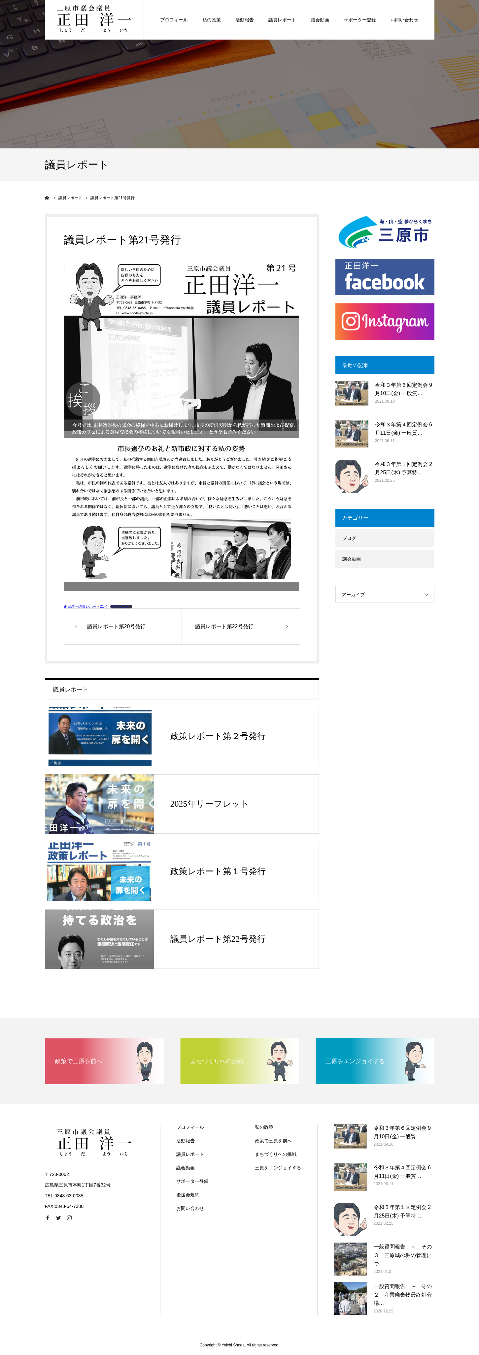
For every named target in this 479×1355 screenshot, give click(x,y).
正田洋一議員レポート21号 (86, 606)
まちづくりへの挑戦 (275, 1154)
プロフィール (190, 1127)
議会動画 (351, 559)
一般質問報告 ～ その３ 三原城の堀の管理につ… (403, 1255)
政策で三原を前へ (273, 1140)
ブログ (349, 538)
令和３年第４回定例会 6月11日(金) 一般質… (403, 429)
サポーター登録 (192, 1181)
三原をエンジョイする (278, 1167)
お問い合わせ (190, 1208)
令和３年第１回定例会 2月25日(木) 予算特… (403, 468)
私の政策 (264, 1127)
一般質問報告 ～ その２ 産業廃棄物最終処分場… (403, 1294)
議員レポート (190, 1154)
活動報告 (185, 1140)
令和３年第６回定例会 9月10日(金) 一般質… (403, 389)
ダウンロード (121, 606)
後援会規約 (187, 1194)
